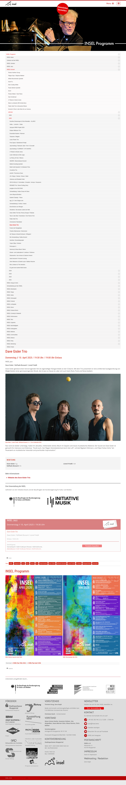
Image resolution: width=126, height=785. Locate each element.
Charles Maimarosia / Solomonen (18, 231)
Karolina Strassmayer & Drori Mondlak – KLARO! (22, 121)
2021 (10, 280)
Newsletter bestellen (62, 9)
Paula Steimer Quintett (14, 88)
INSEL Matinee (11, 331)
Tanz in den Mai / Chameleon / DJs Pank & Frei (22, 216)
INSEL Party (10, 341)
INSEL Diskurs (11, 337)
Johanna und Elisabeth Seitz (17, 179)
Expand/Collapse (119, 54)
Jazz (23, 563)
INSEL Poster (10, 347)
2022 (10, 276)
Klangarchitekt (87, 563)
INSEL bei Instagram (94, 735)
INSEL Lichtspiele (11, 304)
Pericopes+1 (13, 246)
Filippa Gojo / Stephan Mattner (16, 75)
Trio (37, 563)
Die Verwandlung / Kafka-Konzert (18, 237)
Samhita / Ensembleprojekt (17, 240)
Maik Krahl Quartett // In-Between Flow (20, 167)
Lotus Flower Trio (14, 139)
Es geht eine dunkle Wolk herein (18, 267)
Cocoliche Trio (13, 170)
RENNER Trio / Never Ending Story (19, 185)
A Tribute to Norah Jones (14, 100)
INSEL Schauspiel (11, 298)
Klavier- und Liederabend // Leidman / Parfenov (22, 252)
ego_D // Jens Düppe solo (16, 200)
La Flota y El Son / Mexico (16, 158)
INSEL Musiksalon (12, 289)
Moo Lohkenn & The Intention (17, 264)
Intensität (95, 563)
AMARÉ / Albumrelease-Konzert (18, 161)
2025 (10, 118)
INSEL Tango (10, 292)
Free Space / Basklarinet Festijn (18, 142)
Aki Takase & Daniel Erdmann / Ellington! (20, 234)
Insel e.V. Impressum (90, 754)
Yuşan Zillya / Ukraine (15, 243)
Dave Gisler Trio (14, 225)
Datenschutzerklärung (34, 778)
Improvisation (43, 563)
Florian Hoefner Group (14, 72)
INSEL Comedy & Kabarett (14, 313)
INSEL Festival (11, 301)
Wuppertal (17, 563)
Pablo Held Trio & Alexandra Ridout (17, 106)
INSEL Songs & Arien (12, 283)
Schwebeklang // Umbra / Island (18, 203)
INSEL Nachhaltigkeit (12, 325)
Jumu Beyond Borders (15, 194)
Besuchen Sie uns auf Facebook (98, 731)
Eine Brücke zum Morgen (16, 206)
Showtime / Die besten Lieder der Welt (20, 209)
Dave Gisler (52, 563)
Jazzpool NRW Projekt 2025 (17, 127)
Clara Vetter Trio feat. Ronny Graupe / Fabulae (22, 212)
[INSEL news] (10, 3)
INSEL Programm (11, 54)
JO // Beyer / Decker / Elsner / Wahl (19, 176)
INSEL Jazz (10, 66)
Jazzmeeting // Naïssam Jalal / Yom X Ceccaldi (22, 145)
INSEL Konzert (11, 69)
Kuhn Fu (10, 81)
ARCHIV (10, 112)
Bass (27, 563)
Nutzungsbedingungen (20, 778)
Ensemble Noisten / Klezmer (17, 133)
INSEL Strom (10, 307)
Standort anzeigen (94, 727)
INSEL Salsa (10, 295)
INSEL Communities (12, 334)
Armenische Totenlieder (16, 222)
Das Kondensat (12, 97)
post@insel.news (93, 724)
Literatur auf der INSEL (13, 60)
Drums (32, 563)
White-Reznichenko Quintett (15, 78)
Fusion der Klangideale (16, 228)
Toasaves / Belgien (15, 136)
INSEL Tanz (10, 319)
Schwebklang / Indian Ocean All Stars (19, 191)
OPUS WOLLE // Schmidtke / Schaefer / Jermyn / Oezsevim (25, 182)
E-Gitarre (79, 563)
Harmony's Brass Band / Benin (18, 249)
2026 (10, 115)
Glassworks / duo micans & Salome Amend (21, 255)
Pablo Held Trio (14, 219)
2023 (10, 273)
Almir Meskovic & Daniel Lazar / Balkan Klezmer (22, 261)
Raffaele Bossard (61, 563)
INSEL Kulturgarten (12, 328)
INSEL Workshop (11, 344)
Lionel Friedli (71, 563)
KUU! (9, 91)
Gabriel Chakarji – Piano (16, 197)
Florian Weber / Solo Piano (15, 94)
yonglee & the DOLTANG (16, 188)
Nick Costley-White (13, 84)
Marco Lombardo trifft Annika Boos (17, 103)
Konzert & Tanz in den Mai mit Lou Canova (19, 109)
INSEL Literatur (11, 63)
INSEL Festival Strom (12, 310)
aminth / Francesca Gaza (16, 173)
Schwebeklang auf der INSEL (14, 286)
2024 (10, 270)
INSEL (11, 563)
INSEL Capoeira (11, 322)
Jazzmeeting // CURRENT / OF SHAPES (20, 148)
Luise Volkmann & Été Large (17, 155)
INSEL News (10, 57)
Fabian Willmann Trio (15, 130)
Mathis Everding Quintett (16, 164)
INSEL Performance (12, 316)
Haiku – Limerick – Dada (16, 124)
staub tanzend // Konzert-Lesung (18, 258)
